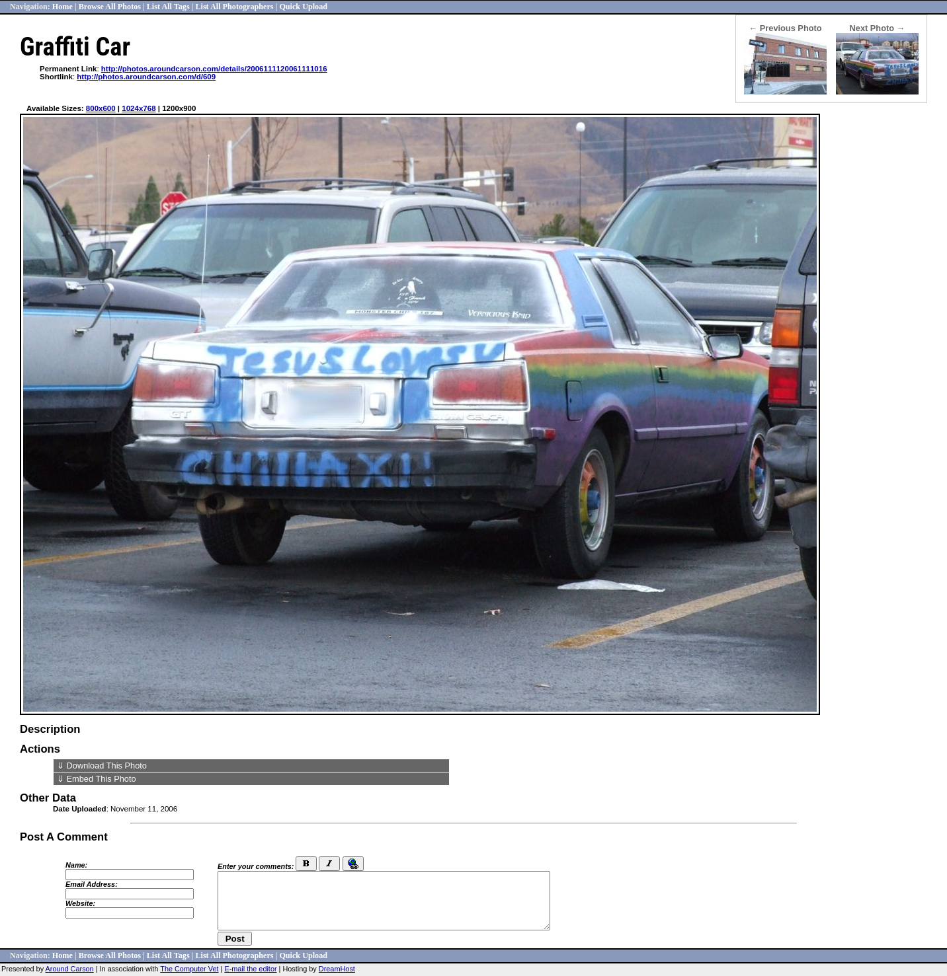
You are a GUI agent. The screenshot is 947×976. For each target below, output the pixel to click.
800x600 (101, 108)
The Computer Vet (189, 969)
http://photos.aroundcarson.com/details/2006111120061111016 (214, 69)
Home (62, 6)
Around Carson (70, 969)
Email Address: (91, 884)
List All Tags (168, 6)
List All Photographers (234, 6)
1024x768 (138, 108)
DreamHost (337, 969)
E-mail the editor (250, 969)
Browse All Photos (110, 6)
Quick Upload (303, 6)
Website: (80, 903)
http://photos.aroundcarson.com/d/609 (146, 77)
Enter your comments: (256, 866)
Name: (76, 865)
